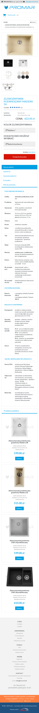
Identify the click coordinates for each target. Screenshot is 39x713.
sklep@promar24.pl (32, 1)
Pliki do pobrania (9, 185)
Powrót (33, 22)
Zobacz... (19, 458)
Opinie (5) (6, 171)
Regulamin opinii (19, 669)
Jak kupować (19, 633)
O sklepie (19, 624)
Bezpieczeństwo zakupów (19, 661)
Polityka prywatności (19, 666)
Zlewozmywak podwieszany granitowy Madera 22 (19, 491)
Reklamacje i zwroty (19, 640)
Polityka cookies (19, 664)
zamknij (27, 701)
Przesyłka (6, 180)
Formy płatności (19, 635)
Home (6, 22)
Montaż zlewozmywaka (19, 650)
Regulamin (19, 659)
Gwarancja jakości (9, 176)
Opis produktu (8, 167)
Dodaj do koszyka (20, 157)
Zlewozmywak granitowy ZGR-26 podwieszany (19, 591)
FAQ (19, 647)
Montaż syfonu (19, 652)
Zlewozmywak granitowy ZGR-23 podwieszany (19, 541)
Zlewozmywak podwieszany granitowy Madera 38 (19, 442)
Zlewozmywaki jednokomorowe (17, 25)
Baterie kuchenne (14, 144)
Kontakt (19, 626)
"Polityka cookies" (24, 699)
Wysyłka (19, 638)
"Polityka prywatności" (15, 701)
